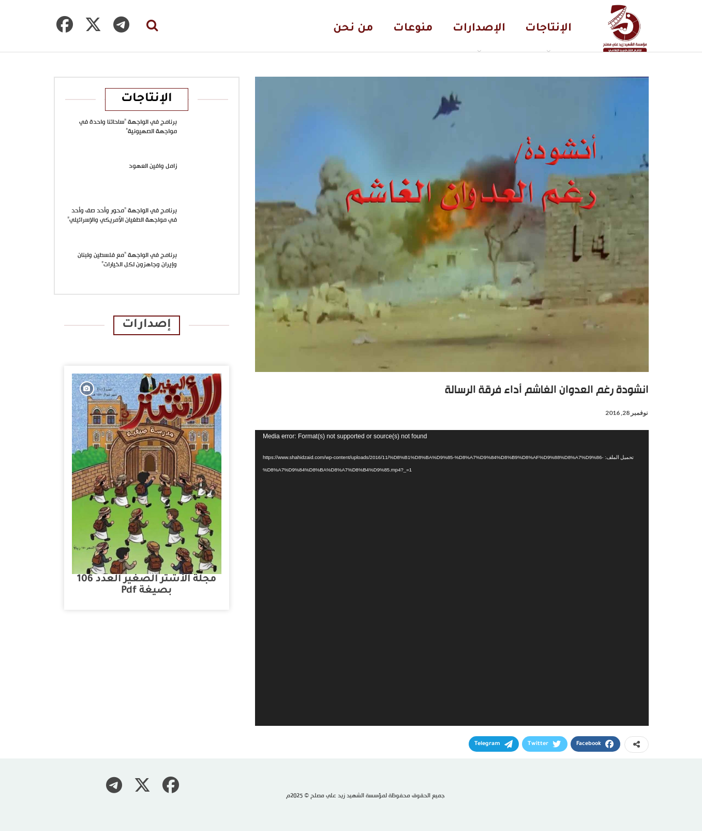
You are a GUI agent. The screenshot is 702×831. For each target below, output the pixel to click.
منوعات (413, 29)
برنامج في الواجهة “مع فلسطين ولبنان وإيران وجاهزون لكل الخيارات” (127, 260)
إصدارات (146, 325)
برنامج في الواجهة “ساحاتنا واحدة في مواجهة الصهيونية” (128, 127)
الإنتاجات (548, 29)
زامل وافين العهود (153, 166)
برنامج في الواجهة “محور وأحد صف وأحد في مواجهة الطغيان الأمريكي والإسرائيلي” (122, 215)
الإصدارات (479, 29)
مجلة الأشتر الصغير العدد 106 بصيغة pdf (146, 585)
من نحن (353, 29)
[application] (452, 578)
